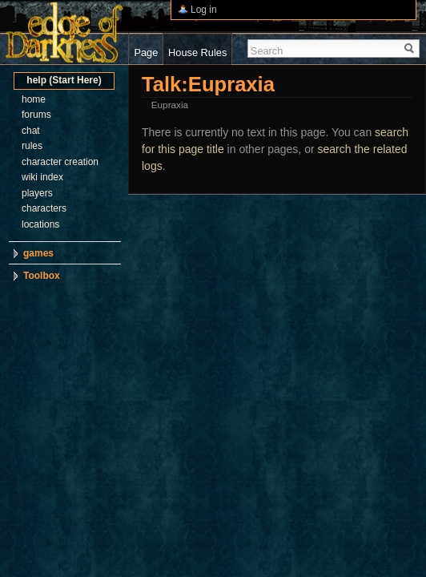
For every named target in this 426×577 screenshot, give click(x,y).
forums (36, 114)
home (34, 99)
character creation (60, 161)
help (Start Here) (63, 80)
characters (44, 208)
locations (40, 224)
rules (32, 145)
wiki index (42, 177)
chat (31, 130)
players (37, 193)
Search (267, 51)
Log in (204, 9)
